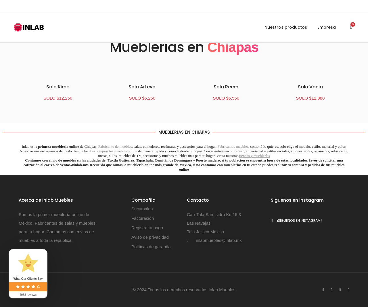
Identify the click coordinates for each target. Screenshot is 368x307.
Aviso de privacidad (150, 237)
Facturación (142, 218)
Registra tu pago (147, 227)
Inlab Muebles (221, 289)
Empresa (326, 27)
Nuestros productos (285, 27)
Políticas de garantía (151, 246)
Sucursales (142, 208)
